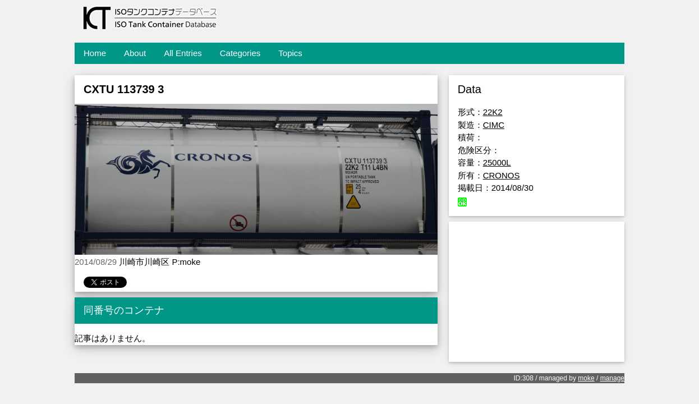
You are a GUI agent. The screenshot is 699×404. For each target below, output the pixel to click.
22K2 (493, 112)
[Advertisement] (536, 292)
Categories (240, 53)
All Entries (183, 53)
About (135, 53)
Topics (290, 53)
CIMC (493, 125)
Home (95, 53)
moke (586, 378)
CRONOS (501, 175)
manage (612, 378)
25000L (497, 162)
